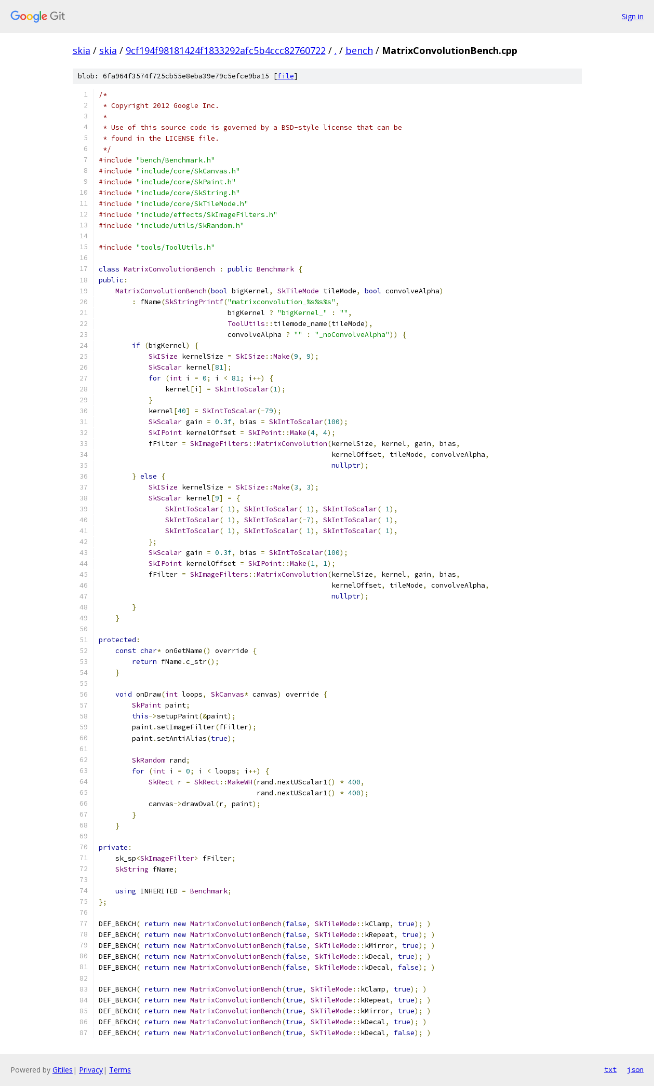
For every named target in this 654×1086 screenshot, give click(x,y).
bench (359, 50)
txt (610, 1069)
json (635, 1069)
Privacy (91, 1070)
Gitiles (62, 1070)
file (285, 76)
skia (81, 50)
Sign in (633, 16)
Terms (120, 1070)
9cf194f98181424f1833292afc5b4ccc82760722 (226, 50)
